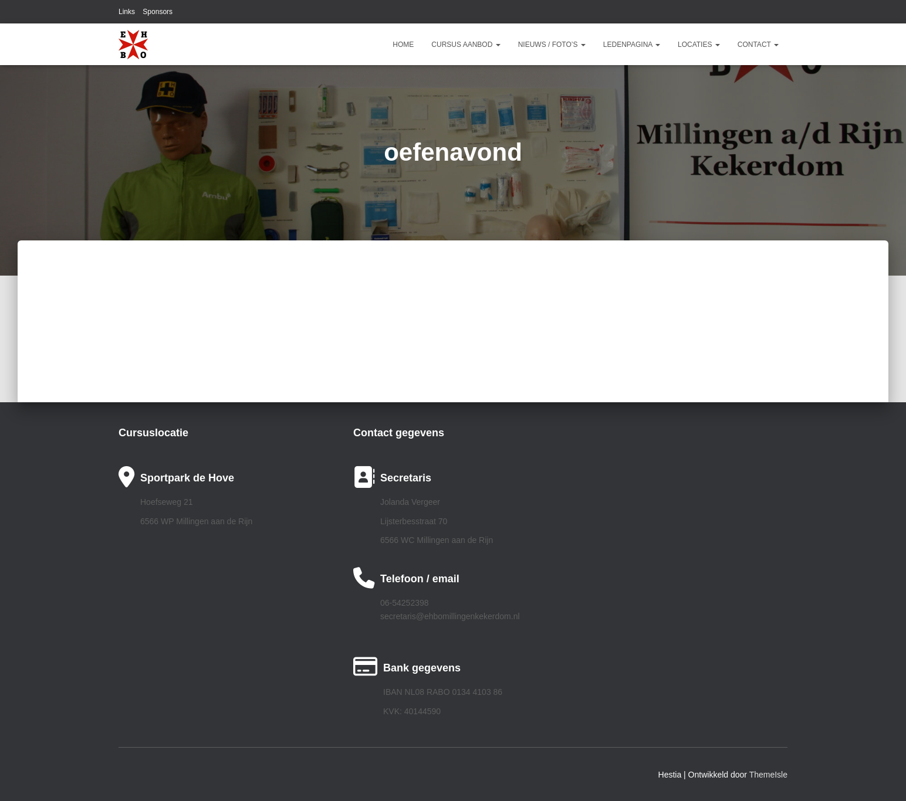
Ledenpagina (631, 44)
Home (403, 44)
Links (127, 12)
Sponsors (158, 12)
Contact (758, 44)
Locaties (699, 44)
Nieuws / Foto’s (552, 44)
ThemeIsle (768, 774)
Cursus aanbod (465, 44)
